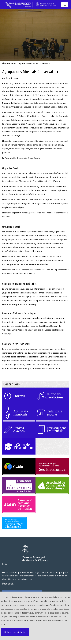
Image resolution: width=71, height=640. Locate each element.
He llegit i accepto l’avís (14, 632)
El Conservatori (9, 63)
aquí (3, 624)
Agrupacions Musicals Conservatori (34, 63)
